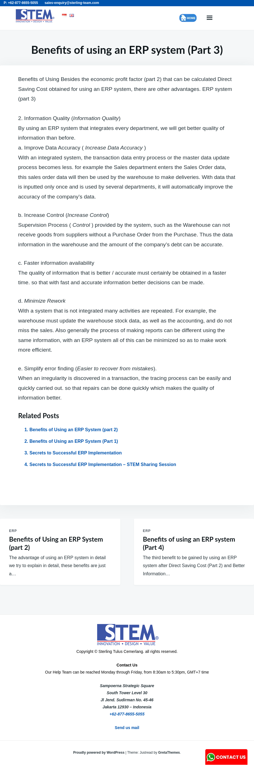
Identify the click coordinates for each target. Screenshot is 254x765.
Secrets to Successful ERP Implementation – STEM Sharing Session (102, 464)
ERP (13, 531)
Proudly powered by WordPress (99, 753)
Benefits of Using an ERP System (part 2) (73, 429)
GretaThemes (169, 753)
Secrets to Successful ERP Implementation (75, 452)
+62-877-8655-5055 (127, 714)
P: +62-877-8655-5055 (21, 3)
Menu (209, 18)
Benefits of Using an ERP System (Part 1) (73, 441)
